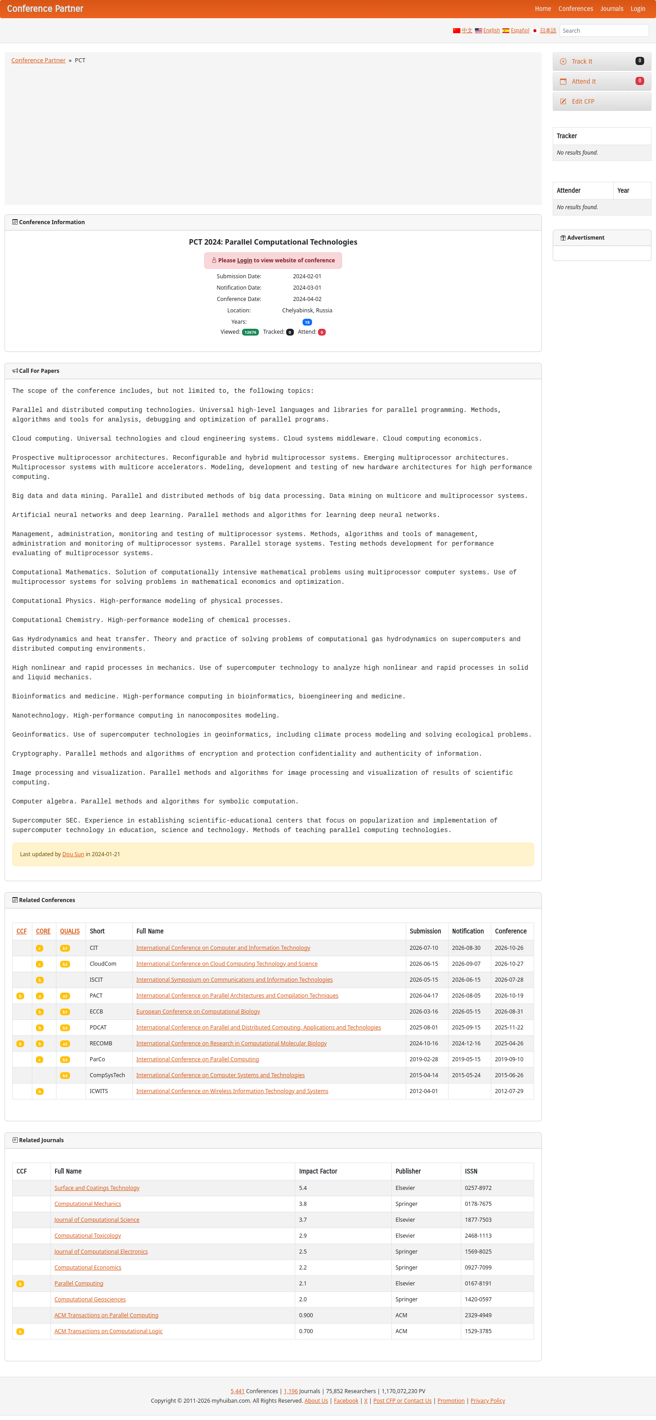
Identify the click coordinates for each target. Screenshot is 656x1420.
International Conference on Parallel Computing (197, 1059)
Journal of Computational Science (97, 1220)
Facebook (346, 1401)
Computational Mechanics (88, 1204)
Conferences (576, 9)
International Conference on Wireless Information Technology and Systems (232, 1091)
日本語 (548, 30)
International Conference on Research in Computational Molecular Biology (231, 1043)
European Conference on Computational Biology (198, 1011)
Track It (602, 61)
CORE (43, 931)
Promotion (451, 1401)
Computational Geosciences (90, 1299)
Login (638, 9)
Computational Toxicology (88, 1235)
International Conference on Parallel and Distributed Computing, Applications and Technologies (258, 1027)
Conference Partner (38, 60)
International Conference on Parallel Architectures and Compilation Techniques (237, 995)
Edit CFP (577, 101)
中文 (467, 30)
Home (543, 9)
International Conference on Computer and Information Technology (223, 948)
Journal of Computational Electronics (101, 1251)
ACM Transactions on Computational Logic (109, 1331)
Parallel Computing (79, 1283)
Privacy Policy (488, 1401)
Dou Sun (73, 854)
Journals (611, 9)
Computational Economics (88, 1267)
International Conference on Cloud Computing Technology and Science (227, 964)
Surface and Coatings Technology (97, 1188)
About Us (316, 1401)
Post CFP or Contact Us (402, 1401)
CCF (21, 931)
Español (520, 30)
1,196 (291, 1391)
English (492, 30)
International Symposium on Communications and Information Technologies (234, 979)
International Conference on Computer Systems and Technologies (220, 1075)
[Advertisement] (273, 133)
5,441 (238, 1391)
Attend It (602, 81)
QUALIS (70, 931)
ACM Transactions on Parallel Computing (107, 1315)
